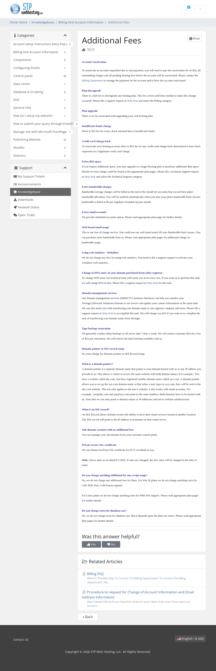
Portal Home (18, 22)
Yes (91, 544)
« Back (88, 616)
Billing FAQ (142, 577)
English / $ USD (190, 639)
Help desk (132, 100)
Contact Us (20, 639)
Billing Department (92, 80)
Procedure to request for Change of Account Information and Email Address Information (142, 599)
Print (194, 38)
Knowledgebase (43, 22)
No (111, 544)
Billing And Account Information (81, 22)
